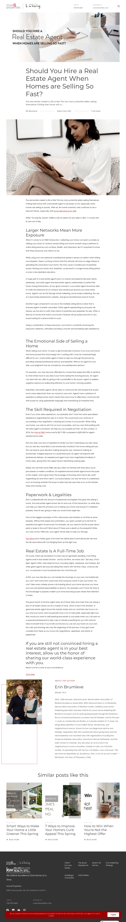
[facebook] (7, 910)
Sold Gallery (83, 875)
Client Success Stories (68, 865)
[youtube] (19, 910)
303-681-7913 (60, 693)
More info (58, 916)
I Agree (113, 915)
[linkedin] (13, 910)
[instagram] (24, 910)
